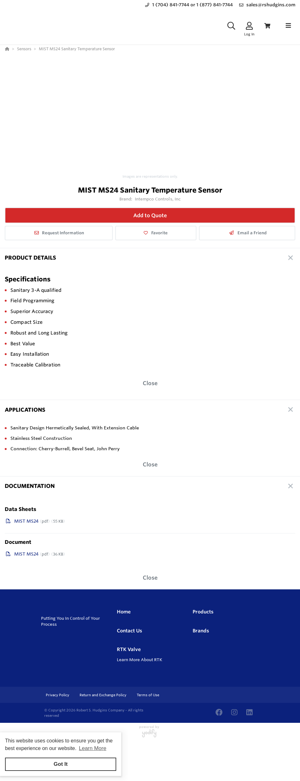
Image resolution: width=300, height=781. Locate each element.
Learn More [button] (92, 748)
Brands (201, 631)
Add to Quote (150, 215)
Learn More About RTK (139, 659)
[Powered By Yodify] (150, 734)
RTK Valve (129, 649)
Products (203, 612)
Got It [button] (61, 764)
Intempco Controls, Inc (158, 198)
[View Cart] (267, 25)
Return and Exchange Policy (103, 695)
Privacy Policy (58, 695)
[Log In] (249, 25)
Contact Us (129, 631)
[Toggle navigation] (288, 25)
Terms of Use (148, 695)
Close (150, 383)
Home (124, 612)
